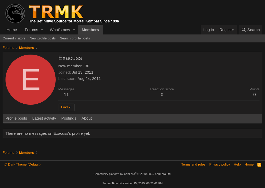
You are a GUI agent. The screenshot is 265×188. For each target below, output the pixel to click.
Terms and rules (193, 164)
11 (66, 94)
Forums (31, 29)
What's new (60, 29)
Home (12, 29)
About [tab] (87, 118)
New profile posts (43, 38)
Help (237, 164)
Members (90, 29)
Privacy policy (219, 164)
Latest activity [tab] (44, 118)
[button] (42, 29)
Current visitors (14, 38)
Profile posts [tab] (16, 118)
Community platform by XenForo (132, 173)
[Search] (250, 29)
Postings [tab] (68, 118)
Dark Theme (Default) (22, 164)
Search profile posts (75, 38)
